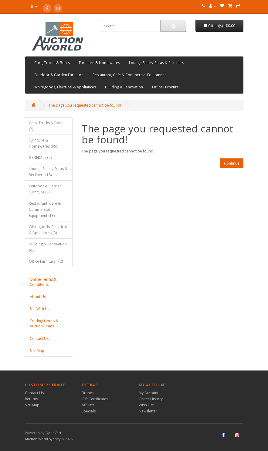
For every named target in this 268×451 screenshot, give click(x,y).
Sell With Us (39, 308)
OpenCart (53, 432)
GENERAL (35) (40, 157)
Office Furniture (165, 87)
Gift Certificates (95, 398)
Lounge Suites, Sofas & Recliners (156, 62)
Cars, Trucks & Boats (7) (46, 126)
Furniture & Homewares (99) (43, 143)
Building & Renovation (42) (48, 247)
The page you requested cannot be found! (85, 105)
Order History (151, 398)
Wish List (146, 405)
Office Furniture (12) (46, 261)
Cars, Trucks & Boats (52, 62)
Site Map (37, 350)
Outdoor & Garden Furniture (58, 74)
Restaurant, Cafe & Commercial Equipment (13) (45, 209)
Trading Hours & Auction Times (44, 323)
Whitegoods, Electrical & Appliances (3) (48, 229)
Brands (88, 392)
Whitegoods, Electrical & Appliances (65, 87)
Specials (89, 411)
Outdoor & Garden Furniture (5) (45, 189)
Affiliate (88, 405)
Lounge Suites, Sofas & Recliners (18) (48, 171)
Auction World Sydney (43, 438)
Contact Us (39, 338)
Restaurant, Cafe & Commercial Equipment (129, 74)
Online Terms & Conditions (43, 282)
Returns (31, 398)
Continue (231, 163)
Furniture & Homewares (99, 62)
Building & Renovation (124, 87)
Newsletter (148, 411)
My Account (148, 392)
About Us (38, 296)
